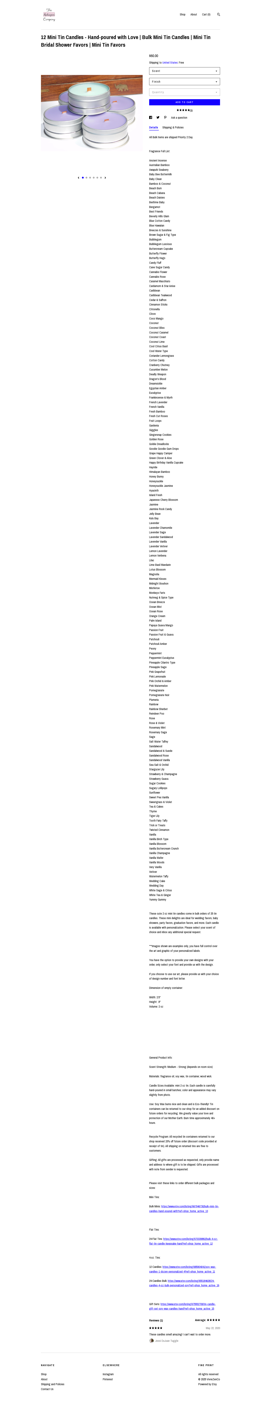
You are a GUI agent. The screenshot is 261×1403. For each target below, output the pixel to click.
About (193, 14)
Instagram (108, 1374)
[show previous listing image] (78, 178)
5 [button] (97, 178)
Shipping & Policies (173, 127)
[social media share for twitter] (158, 118)
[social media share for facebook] (151, 118)
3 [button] (90, 178)
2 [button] (86, 178)
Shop (182, 14)
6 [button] (101, 178)
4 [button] (94, 178)
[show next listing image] (105, 178)
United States (170, 62)
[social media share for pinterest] (165, 118)
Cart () (206, 14)
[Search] (218, 15)
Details (154, 127)
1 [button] (83, 178)
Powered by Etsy (207, 1384)
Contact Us (47, 1389)
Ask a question (179, 118)
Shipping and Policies (52, 1384)
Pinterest (108, 1379)
